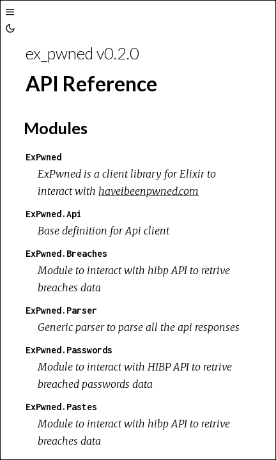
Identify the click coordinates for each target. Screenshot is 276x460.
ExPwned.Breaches (66, 253)
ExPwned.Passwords (69, 349)
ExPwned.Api (54, 213)
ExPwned (43, 156)
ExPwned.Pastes (61, 406)
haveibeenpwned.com (148, 191)
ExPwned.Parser (61, 310)
